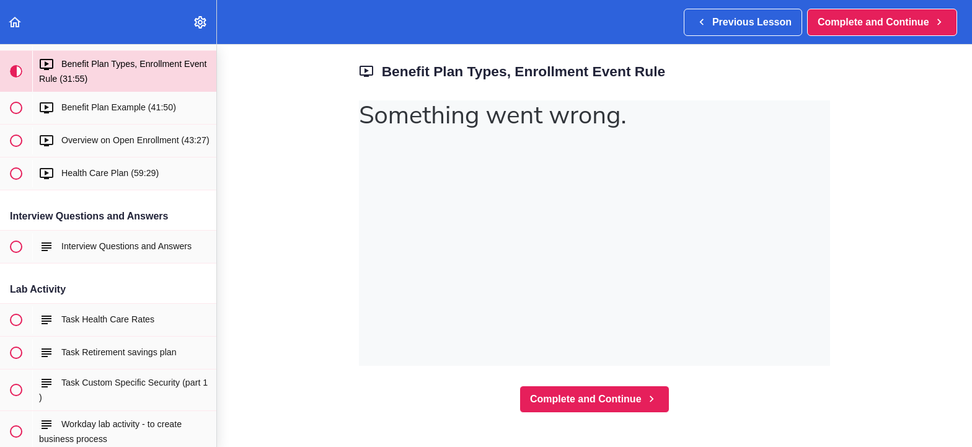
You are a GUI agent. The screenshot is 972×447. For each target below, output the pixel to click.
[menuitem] (200, 22)
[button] (15, 22)
